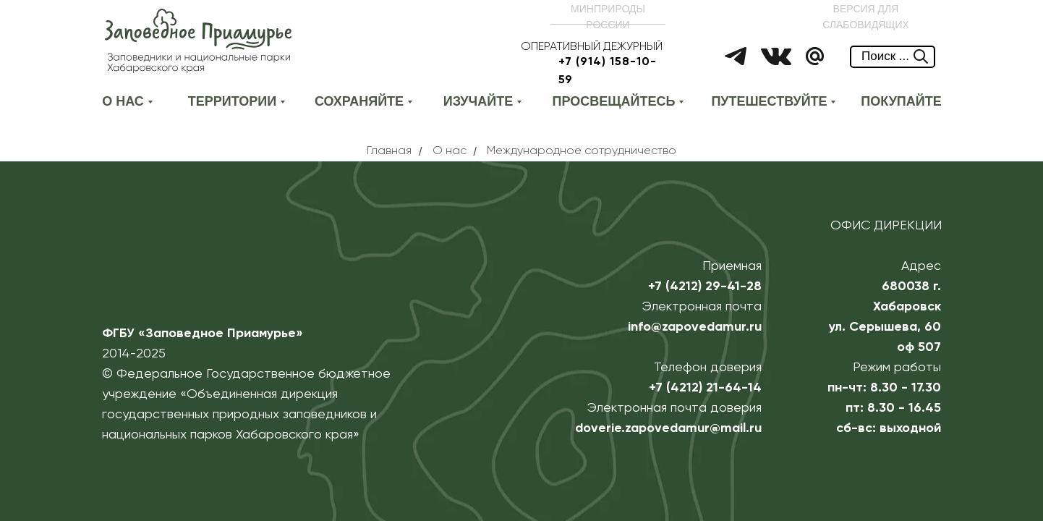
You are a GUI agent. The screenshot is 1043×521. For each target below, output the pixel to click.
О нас (450, 151)
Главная (389, 151)
